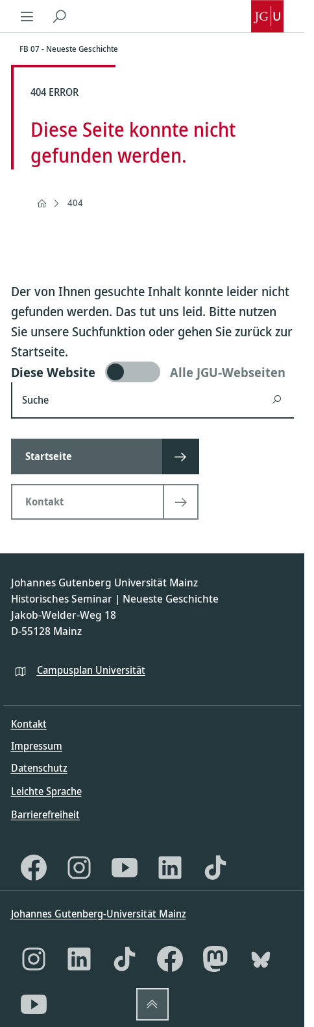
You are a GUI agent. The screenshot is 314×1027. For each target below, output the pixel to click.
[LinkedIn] (170, 868)
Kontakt (29, 724)
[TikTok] (215, 868)
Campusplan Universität (91, 670)
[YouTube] (125, 868)
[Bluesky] (261, 959)
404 (75, 202)
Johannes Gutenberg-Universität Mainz (98, 913)
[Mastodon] (215, 959)
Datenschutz (39, 768)
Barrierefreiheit (45, 814)
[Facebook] (34, 868)
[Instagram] (79, 868)
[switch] (152, 372)
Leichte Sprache (46, 791)
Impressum (36, 746)
